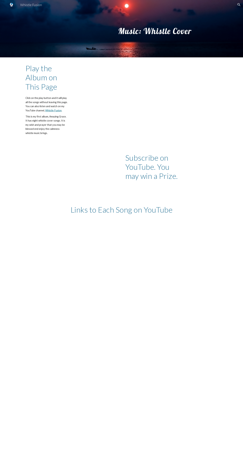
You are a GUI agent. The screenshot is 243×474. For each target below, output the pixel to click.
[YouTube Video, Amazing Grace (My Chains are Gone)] (71, 248)
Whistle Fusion (53, 110)
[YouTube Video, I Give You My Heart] (71, 307)
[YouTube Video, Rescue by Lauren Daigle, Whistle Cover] (171, 432)
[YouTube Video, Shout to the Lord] (171, 308)
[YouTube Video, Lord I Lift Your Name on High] (71, 432)
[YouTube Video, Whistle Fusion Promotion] (63, 174)
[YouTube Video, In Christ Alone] (171, 248)
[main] (155, 28)
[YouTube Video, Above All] (71, 370)
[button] (239, 5)
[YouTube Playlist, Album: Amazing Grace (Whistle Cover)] (146, 101)
